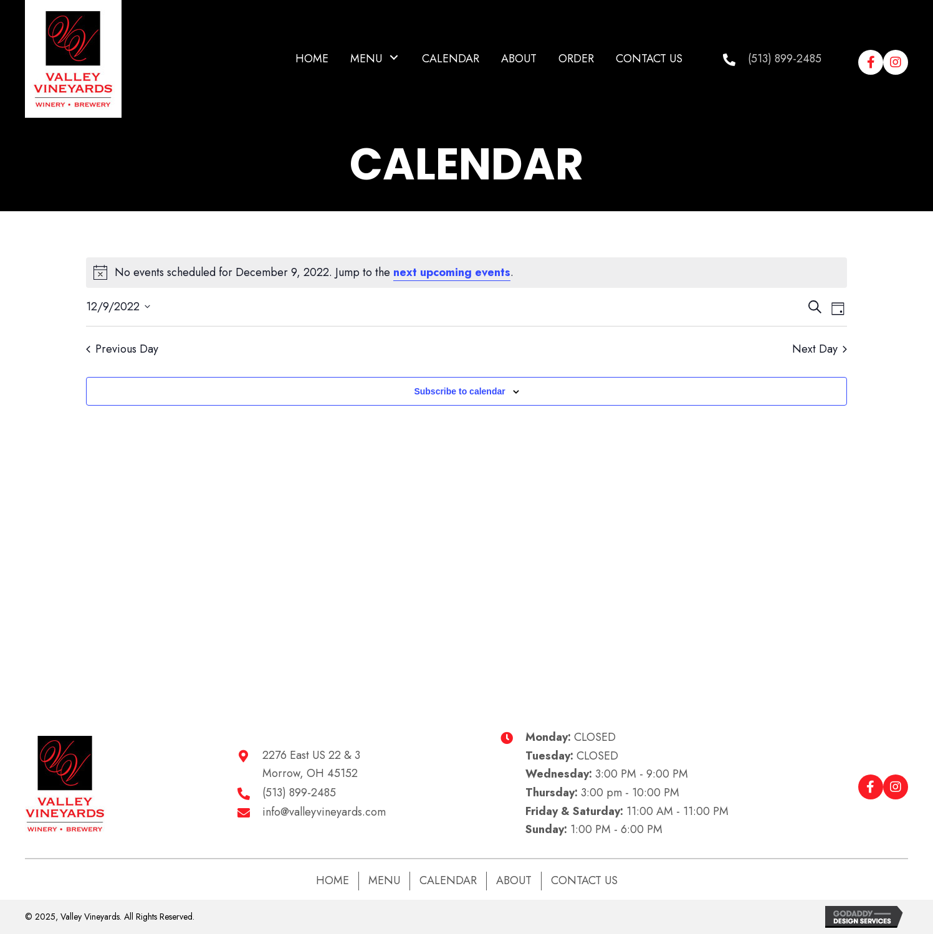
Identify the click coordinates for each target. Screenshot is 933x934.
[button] (394, 58)
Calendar (448, 880)
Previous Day (122, 349)
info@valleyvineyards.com (324, 812)
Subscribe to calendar (459, 391)
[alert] (466, 272)
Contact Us (584, 880)
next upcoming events (451, 272)
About (514, 880)
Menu (384, 880)
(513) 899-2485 (784, 58)
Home (332, 880)
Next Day (819, 349)
